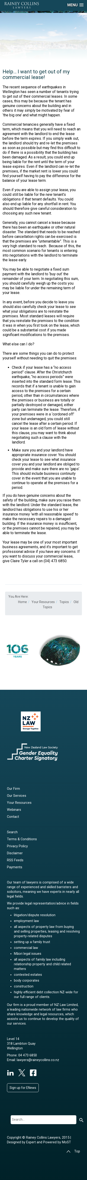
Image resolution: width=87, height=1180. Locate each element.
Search (12, 832)
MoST (66, 1142)
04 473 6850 (27, 1055)
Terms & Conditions (22, 839)
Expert (31, 1142)
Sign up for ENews (23, 1088)
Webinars (14, 810)
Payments (14, 867)
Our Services (16, 796)
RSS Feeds (15, 860)
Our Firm (13, 789)
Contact (13, 817)
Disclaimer (15, 853)
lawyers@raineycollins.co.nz (38, 1060)
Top (73, 1151)
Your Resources (19, 803)
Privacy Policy (17, 846)
